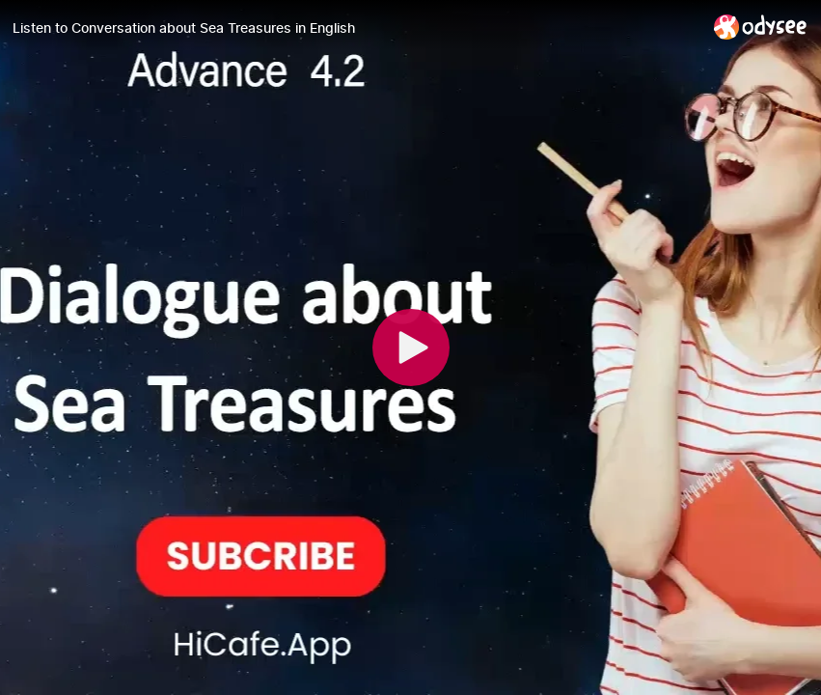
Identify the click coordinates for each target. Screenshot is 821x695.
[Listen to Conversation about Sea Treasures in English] (355, 28)
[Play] (411, 347)
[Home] (760, 26)
